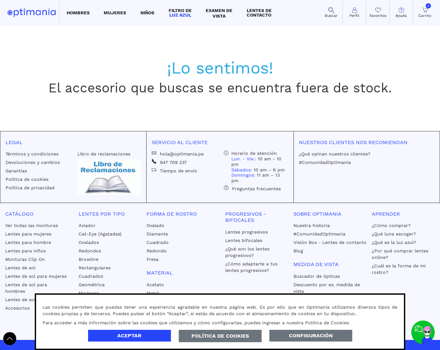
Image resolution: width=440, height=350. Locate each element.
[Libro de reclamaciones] (109, 176)
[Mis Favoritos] (377, 13)
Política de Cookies (220, 336)
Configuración (311, 335)
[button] (78, 13)
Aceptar (129, 335)
